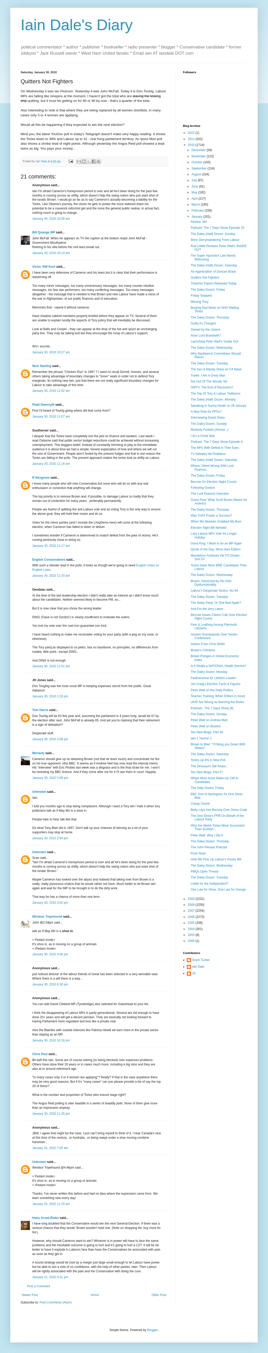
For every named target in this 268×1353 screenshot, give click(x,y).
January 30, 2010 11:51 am (51, 666)
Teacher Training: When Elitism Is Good (218, 696)
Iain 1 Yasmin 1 (201, 738)
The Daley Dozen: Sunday (209, 424)
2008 (192, 905)
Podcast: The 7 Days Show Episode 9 (216, 442)
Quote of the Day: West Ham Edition (215, 549)
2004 (192, 929)
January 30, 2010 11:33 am (51, 575)
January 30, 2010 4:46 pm (50, 954)
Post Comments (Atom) (55, 1302)
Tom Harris (40, 710)
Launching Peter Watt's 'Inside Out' (215, 341)
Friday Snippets (201, 295)
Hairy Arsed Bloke (45, 1218)
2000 (192, 941)
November (199, 156)
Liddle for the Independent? (209, 883)
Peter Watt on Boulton (206, 726)
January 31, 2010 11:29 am (51, 1204)
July (194, 180)
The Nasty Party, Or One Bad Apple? (216, 603)
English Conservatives (48, 559)
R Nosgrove (40, 477)
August (196, 174)
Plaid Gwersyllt (43, 404)
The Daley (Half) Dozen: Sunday (213, 234)
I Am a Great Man (203, 436)
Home (95, 1295)
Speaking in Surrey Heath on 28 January (218, 405)
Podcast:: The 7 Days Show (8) (212, 708)
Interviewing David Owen (208, 417)
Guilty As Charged (203, 323)
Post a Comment (38, 1286)
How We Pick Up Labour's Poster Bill (216, 859)
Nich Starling (41, 366)
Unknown (39, 792)
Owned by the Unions (205, 329)
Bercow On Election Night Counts (214, 482)
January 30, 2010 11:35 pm (51, 1113)
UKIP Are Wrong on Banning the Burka (217, 702)
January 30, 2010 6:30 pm (50, 984)
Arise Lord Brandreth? (206, 335)
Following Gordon (203, 488)
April (194, 198)
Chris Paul (39, 1054)
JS (194, 973)
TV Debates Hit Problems (208, 454)
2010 (192, 145)
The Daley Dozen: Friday (208, 289)
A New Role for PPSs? (206, 411)
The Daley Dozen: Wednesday (212, 347)
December (199, 150)
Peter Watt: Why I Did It (207, 835)
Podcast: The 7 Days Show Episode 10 (217, 228)
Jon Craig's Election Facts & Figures (215, 684)
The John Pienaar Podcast (209, 847)
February (198, 210)
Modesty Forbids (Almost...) (210, 429)
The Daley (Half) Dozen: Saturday (214, 265)
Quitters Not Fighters (205, 277)
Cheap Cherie (200, 803)
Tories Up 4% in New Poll (208, 760)
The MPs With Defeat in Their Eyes (215, 448)
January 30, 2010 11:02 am (51, 391)
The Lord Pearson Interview (210, 493)
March (196, 204)
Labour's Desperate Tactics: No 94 (214, 590)
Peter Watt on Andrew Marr (209, 720)
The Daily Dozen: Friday (207, 788)
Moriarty (38, 753)
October (197, 162)
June (195, 186)
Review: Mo (199, 222)
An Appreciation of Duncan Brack (213, 271)
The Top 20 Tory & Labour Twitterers (215, 393)
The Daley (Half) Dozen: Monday (213, 399)
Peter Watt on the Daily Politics (212, 690)
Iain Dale (198, 966)
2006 (192, 917)
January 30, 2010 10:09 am (51, 219)
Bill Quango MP (43, 232)
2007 (192, 910)
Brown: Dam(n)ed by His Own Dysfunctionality (211, 582)
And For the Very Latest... (208, 609)
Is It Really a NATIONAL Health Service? (218, 666)
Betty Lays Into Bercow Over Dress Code (219, 810)
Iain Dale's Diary (77, 25)
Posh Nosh (198, 853)
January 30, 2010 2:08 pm (50, 778)
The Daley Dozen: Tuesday (209, 363)
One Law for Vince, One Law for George (218, 889)
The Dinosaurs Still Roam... (209, 766)
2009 (192, 899)
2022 (192, 133)
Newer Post (30, 1295)
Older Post (159, 1295)
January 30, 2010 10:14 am (51, 253)
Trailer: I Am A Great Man (208, 375)
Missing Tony (199, 302)
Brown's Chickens (203, 650)
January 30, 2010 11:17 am (51, 546)
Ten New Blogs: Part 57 (207, 772)
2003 (192, 935)
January (197, 216)
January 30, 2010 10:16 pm (51, 1040)
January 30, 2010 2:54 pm (50, 838)
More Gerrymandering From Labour (215, 240)
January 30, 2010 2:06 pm (50, 739)
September (199, 168)
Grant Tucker (201, 960)
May (194, 192)
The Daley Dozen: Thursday (210, 317)
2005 (192, 923)
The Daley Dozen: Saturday (210, 754)
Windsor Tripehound (47, 916)
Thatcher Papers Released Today (214, 283)
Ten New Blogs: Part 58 (207, 732)
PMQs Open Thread (204, 871)
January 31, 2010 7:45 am (50, 1148)
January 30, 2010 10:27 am (51, 352)
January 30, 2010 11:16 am (51, 464)
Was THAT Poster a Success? (211, 515)
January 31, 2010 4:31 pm (50, 1277)
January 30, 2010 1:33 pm (50, 696)
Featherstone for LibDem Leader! (213, 678)
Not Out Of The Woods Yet (209, 381)
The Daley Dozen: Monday (209, 672)
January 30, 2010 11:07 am (51, 416)
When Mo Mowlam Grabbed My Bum (216, 521)
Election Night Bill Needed (209, 527)
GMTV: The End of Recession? (212, 387)
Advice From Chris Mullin (208, 644)
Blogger (152, 1330)
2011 (192, 139)
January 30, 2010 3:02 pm (50, 902)
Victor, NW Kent (43, 266)
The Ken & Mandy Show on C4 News (216, 369)
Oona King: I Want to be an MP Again (216, 543)
